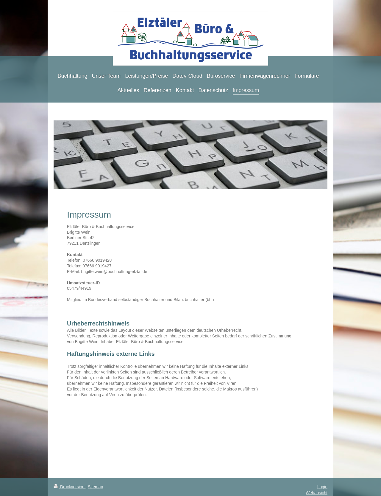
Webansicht (316, 492)
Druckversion (69, 486)
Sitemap (95, 486)
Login (322, 486)
